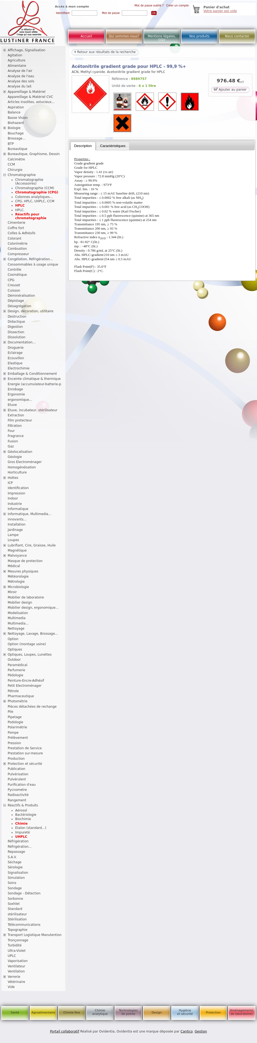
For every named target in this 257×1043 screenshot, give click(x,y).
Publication (16, 769)
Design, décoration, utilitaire (31, 311)
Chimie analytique (100, 1012)
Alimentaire (17, 66)
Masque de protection (25, 561)
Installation (16, 524)
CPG (11, 280)
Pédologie (15, 675)
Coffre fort (16, 228)
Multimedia (17, 618)
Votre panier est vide (220, 11)
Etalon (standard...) (30, 828)
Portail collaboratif (64, 1031)
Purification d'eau (22, 785)
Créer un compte (177, 5)
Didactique (16, 322)
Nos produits (199, 36)
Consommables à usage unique (33, 264)
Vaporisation (18, 961)
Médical (14, 566)
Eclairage (15, 353)
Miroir (12, 592)
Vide (11, 987)
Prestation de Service (25, 748)
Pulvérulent (17, 779)
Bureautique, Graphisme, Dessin (34, 154)
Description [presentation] (83, 146)
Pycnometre (17, 790)
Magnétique (17, 550)
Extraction (16, 415)
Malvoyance (17, 555)
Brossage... (17, 138)
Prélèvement (18, 738)
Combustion (17, 249)
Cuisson (14, 290)
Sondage (15, 888)
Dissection (16, 332)
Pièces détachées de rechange (32, 706)
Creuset (14, 285)
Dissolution (16, 337)
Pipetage (15, 717)
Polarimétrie (17, 727)
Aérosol (21, 810)
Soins (12, 883)
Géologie (15, 457)
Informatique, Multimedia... (29, 514)
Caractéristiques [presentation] (113, 146)
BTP (11, 144)
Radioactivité (18, 795)
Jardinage (15, 530)
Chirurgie (15, 170)
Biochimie (23, 819)
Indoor (13, 498)
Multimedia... (18, 623)
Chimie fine (71, 1012)
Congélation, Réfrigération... (30, 259)
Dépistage (16, 301)
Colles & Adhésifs (22, 233)
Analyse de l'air (20, 71)
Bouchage (16, 133)
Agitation (15, 55)
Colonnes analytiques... (34, 197)
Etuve (12, 405)
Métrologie (16, 581)
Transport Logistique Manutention (35, 935)
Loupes (13, 540)
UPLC (12, 956)
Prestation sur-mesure (25, 753)
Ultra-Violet (17, 951)
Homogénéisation (22, 467)
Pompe (13, 732)
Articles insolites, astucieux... (31, 102)
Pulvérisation (18, 774)
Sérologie (15, 867)
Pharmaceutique (21, 696)
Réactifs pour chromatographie (30, 216)
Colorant (14, 238)
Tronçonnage (18, 940)
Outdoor (14, 660)
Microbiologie (18, 587)
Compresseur (18, 254)
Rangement (17, 800)
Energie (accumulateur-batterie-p (34, 384)
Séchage (15, 862)
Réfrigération (18, 841)
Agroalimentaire (43, 1012)
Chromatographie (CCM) (34, 188)
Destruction (17, 316)
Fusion (13, 441)
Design (157, 1012)
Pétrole (13, 691)
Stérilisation (17, 919)
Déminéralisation (21, 296)
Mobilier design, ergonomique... (33, 607)
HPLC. (20, 210)
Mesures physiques (23, 571)
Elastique (15, 363)
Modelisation (18, 613)
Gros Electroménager (25, 462)
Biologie (14, 128)
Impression (16, 493)
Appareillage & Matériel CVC (30, 97)
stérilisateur (17, 914)
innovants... (17, 519)
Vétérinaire (16, 982)
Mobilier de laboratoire (26, 597)
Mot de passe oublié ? (149, 5)
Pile (10, 712)
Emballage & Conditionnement (32, 374)
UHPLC (21, 837)
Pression (14, 743)
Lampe (13, 535)
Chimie (21, 823)
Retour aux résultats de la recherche (105, 52)
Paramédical (18, 665)
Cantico (187, 1031)
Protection (213, 1012)
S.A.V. (12, 857)
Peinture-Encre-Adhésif (26, 680)
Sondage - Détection (24, 893)
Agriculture (16, 60)
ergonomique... (20, 400)
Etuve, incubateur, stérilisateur (33, 410)
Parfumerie (16, 670)
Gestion (201, 1031)
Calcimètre (16, 159)
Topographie (17, 930)
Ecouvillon (16, 358)
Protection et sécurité (25, 764)
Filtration (15, 426)
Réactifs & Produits (23, 805)
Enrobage (15, 389)
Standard (15, 909)
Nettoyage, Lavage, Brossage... (33, 634)
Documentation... (22, 342)
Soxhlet (14, 904)
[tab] (83, 146)
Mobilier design (20, 602)
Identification (18, 488)
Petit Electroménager (24, 686)
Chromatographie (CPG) (36, 192)
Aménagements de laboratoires (241, 1012)
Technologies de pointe (128, 1012)
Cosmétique (17, 275)
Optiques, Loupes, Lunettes (30, 654)
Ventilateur (16, 966)
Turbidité (15, 945)
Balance (14, 112)
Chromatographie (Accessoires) (29, 181)
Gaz (11, 446)
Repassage (16, 852)
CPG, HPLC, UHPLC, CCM (34, 201)
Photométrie (18, 701)
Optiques (15, 649)
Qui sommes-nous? (124, 36)
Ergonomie (16, 394)
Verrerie (14, 977)
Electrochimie (19, 368)
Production (16, 759)
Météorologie (18, 576)
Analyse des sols (21, 81)
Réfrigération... (20, 847)
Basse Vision (18, 118)
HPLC (20, 205)
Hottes (13, 478)
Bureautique (18, 149)
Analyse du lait (20, 86)
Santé (15, 1012)
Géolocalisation (20, 452)
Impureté (22, 832)
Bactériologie (25, 815)
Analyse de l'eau (21, 76)
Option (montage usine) (27, 644)
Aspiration (16, 107)
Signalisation (18, 873)
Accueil (86, 36)
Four (11, 431)
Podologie (15, 722)
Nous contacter (237, 36)
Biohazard (16, 123)
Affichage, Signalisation (27, 50)
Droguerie (16, 348)
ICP (10, 483)
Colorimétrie (18, 243)
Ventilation (16, 971)
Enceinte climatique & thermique (34, 379)
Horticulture (17, 472)
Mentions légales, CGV (162, 38)
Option (13, 639)
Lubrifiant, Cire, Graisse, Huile (32, 545)
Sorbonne (15, 899)
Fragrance (16, 436)
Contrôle (14, 269)
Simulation (16, 878)
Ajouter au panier (230, 89)
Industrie (15, 504)
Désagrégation (19, 306)
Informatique (18, 509)
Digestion (15, 327)
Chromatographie (22, 175)
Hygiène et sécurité (185, 1012)
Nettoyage (16, 628)
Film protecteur (20, 420)
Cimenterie (16, 223)
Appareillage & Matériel (27, 92)
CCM (11, 164)
